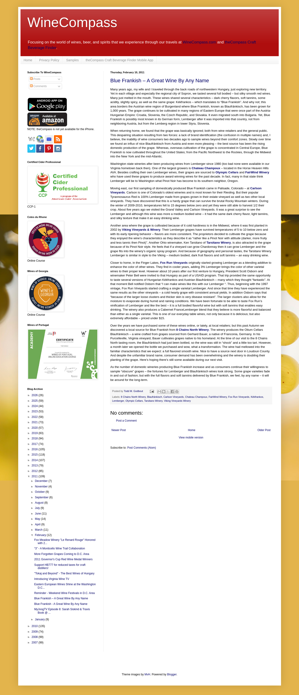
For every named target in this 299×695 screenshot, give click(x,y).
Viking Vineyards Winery (177, 400)
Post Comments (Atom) (141, 447)
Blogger (172, 674)
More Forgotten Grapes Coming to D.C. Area (61, 554)
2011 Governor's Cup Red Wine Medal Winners (63, 559)
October (40, 491)
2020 (35, 427)
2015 (35, 454)
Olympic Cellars (227, 172)
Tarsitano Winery (218, 242)
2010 (35, 626)
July (38, 508)
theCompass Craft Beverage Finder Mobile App (119, 60)
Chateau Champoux (206, 168)
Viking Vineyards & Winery (141, 229)
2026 (35, 395)
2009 (35, 631)
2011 (35, 476)
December (41, 481)
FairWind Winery (257, 172)
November (41, 486)
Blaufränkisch (154, 396)
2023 (35, 411)
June (38, 513)
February (41, 535)
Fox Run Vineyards (174, 262)
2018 (35, 438)
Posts (35, 79)
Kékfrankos (257, 396)
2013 (35, 465)
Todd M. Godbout (133, 391)
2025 (35, 400)
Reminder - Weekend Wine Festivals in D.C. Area (64, 593)
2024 (35, 406)
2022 (35, 417)
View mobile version (191, 437)
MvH (147, 674)
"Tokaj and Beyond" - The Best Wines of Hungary (64, 573)
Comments (38, 86)
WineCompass (72, 22)
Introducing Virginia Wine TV (51, 579)
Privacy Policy (49, 60)
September (42, 497)
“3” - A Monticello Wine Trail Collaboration (59, 548)
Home (28, 60)
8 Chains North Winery (192, 329)
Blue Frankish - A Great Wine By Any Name (60, 604)
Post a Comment (126, 420)
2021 (35, 422)
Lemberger (118, 400)
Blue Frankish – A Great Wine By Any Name (159, 80)
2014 (35, 460)
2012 (35, 471)
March (39, 529)
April (38, 524)
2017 (35, 444)
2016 (35, 449)
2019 (35, 433)
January (40, 619)
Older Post (264, 430)
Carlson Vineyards (173, 396)
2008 (35, 637)
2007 (35, 642)
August (39, 502)
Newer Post (119, 430)
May (38, 518)
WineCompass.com (199, 42)
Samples (72, 60)
